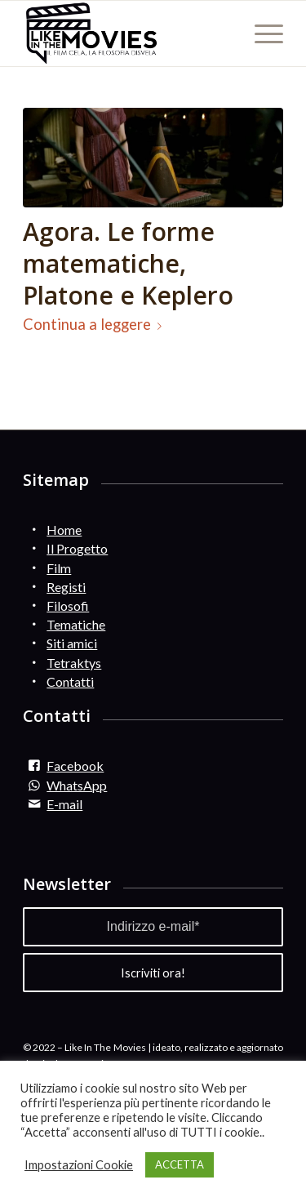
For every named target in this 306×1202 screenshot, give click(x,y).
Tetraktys (74, 662)
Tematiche (76, 624)
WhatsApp (77, 785)
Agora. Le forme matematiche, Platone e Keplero (128, 263)
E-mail (64, 804)
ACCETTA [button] (179, 1164)
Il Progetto (77, 548)
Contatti (70, 681)
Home (64, 529)
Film (59, 568)
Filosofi (68, 605)
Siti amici (72, 643)
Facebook (75, 765)
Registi (66, 586)
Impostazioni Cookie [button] (78, 1165)
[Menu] (260, 33)
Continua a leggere (95, 324)
